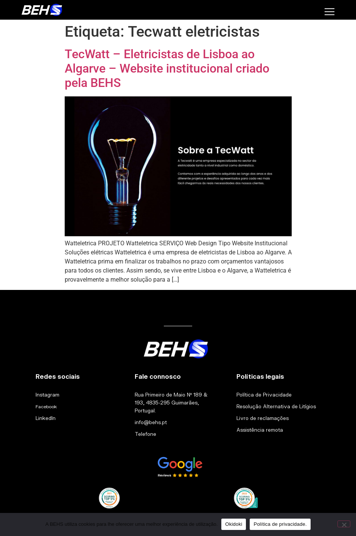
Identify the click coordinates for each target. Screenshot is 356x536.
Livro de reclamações (262, 418)
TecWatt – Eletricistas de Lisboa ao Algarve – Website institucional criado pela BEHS (167, 68)
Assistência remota (259, 430)
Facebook (46, 406)
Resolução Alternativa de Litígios (276, 406)
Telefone (145, 434)
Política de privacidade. (279, 524)
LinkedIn (46, 418)
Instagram (47, 395)
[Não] (343, 524)
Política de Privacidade (264, 395)
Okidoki (233, 524)
